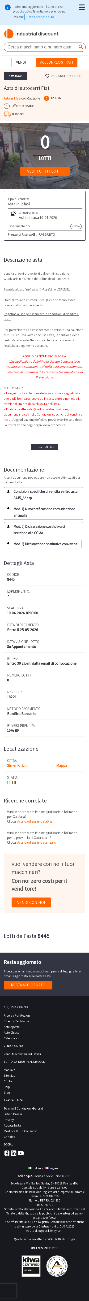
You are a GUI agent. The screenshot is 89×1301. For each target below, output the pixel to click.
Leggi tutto (44, 447)
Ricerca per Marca (16, 1021)
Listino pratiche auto (40, 17)
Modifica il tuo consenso (21, 1131)
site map (9, 1075)
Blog (7, 1092)
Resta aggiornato (28, 985)
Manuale (9, 1070)
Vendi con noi (31, 902)
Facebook (6, 1153)
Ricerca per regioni (17, 1015)
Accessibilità (12, 1125)
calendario (11, 1038)
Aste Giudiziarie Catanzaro (36, 842)
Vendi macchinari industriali (22, 1054)
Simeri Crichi (17, 765)
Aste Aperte (12, 1027)
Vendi (21, 62)
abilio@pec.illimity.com (48, 1231)
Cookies (9, 1137)
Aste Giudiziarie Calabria (35, 821)
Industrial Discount (31, 34)
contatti (9, 1081)
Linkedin (14, 1153)
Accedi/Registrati (56, 62)
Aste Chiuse (11, 1032)
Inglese (51, 1168)
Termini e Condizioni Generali (23, 1108)
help (7, 1087)
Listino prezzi (13, 1114)
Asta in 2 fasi (12, 98)
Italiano (35, 1168)
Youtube (21, 1153)
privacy (9, 1120)
